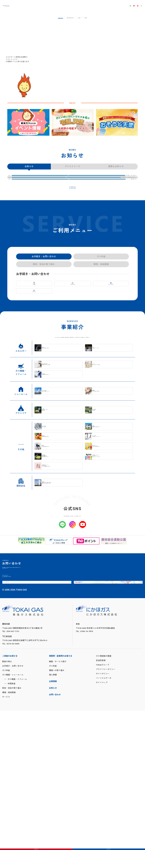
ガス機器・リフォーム (17, 818)
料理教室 (11, 823)
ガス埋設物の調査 (103, 795)
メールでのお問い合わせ (17, 716)
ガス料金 (6, 810)
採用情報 (110, 17)
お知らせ (53, 827)
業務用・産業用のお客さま (69, 17)
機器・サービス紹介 (57, 801)
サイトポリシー (102, 813)
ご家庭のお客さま (40, 17)
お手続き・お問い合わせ (12, 805)
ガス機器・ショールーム (12, 814)
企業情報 (94, 17)
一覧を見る (70, 211)
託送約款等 (101, 800)
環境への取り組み (56, 810)
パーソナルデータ (103, 817)
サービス (6, 836)
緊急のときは (37, 847)
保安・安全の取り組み (11, 827)
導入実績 (53, 814)
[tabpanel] (28, 125)
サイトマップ (102, 822)
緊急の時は (7, 801)
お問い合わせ (110, 847)
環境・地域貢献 (9, 832)
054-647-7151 (24, 703)
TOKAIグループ (102, 804)
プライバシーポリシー (105, 808)
